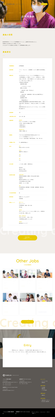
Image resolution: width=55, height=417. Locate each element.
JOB (38, 4)
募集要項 (8, 25)
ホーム (4, 25)
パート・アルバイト (15, 25)
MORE (27, 321)
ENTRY (44, 4)
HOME (34, 4)
